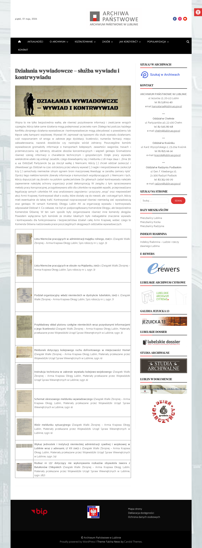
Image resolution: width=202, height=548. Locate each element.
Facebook (175, 19)
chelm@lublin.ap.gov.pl (167, 130)
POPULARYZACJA (156, 41)
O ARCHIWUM (57, 41)
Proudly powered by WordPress (78, 541)
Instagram (180, 19)
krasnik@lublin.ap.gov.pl (167, 154)
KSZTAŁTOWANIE (84, 41)
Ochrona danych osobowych (144, 516)
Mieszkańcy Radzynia (152, 225)
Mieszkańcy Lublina (151, 217)
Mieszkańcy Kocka (150, 221)
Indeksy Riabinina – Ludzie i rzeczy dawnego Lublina (159, 243)
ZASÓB (106, 41)
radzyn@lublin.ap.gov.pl (168, 183)
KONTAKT (23, 50)
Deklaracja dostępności (141, 512)
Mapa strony (135, 508)
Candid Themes (133, 541)
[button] (198, 12)
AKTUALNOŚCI (35, 41)
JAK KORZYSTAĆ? (128, 41)
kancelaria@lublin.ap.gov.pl (167, 106)
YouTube (185, 19)
